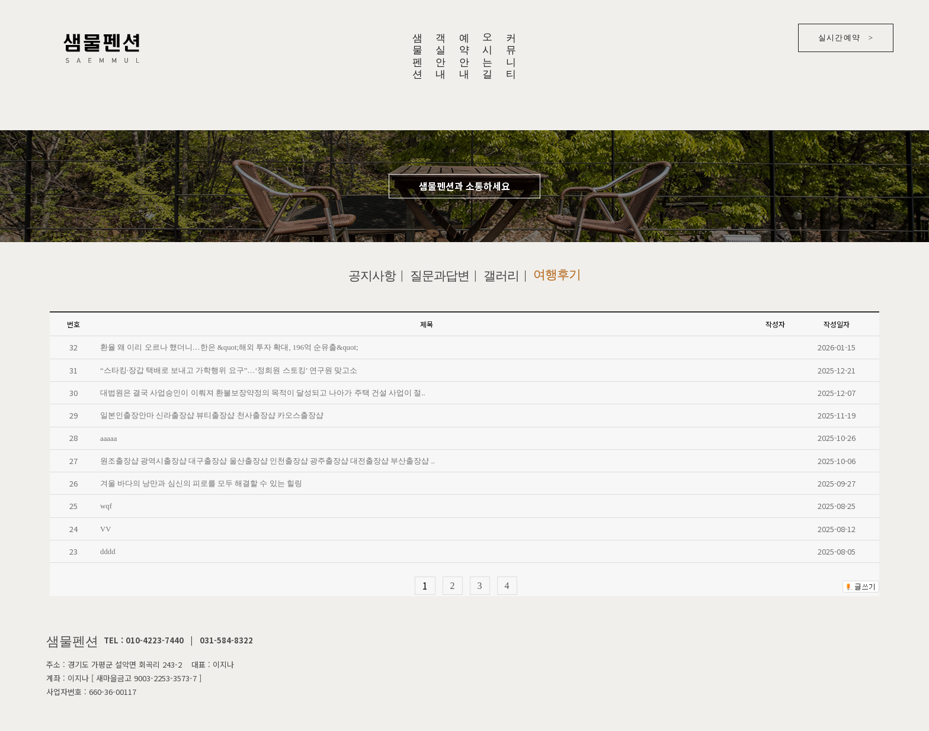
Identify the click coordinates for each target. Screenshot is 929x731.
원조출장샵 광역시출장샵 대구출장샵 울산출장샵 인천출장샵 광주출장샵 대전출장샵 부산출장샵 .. (267, 461)
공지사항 (372, 275)
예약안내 (463, 51)
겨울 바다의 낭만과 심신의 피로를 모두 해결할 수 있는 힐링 (201, 483)
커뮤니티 (511, 51)
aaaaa (108, 438)
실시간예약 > (846, 37)
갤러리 (501, 275)
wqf (106, 506)
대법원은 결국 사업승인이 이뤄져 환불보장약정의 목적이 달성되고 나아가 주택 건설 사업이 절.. (262, 393)
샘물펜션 (416, 51)
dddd (108, 552)
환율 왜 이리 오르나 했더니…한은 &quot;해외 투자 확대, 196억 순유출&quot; (229, 347)
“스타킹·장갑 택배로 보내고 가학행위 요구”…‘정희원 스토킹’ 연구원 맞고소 (228, 370)
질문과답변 (439, 275)
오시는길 (487, 51)
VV (105, 529)
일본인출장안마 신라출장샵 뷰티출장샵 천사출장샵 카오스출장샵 (211, 415)
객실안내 (440, 51)
